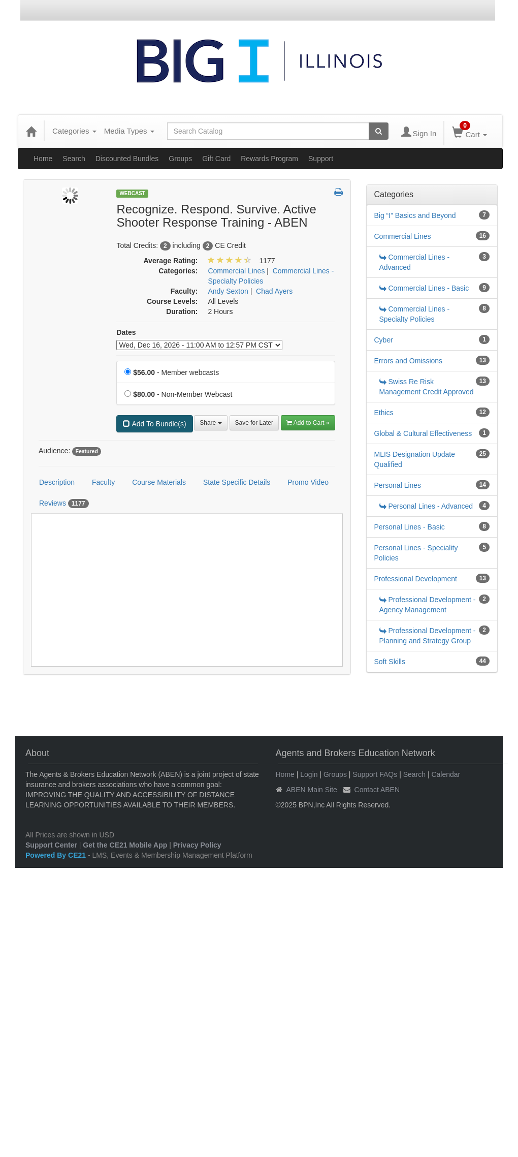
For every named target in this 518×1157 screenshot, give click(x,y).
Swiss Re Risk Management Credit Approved (426, 387)
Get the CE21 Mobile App (125, 845)
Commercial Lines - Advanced (414, 262)
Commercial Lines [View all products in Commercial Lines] (236, 271)
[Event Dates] (199, 345)
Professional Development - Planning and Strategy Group (427, 636)
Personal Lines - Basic (409, 527)
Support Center (51, 845)
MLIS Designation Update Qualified (415, 459)
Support (320, 158)
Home (43, 158)
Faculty (103, 482)
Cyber (383, 340)
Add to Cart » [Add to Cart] (308, 422)
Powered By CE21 (56, 855)
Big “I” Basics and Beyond (415, 215)
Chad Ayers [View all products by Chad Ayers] (274, 291)
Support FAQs (374, 774)
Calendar (445, 774)
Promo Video (308, 482)
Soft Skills (389, 662)
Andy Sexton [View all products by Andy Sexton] (228, 291)
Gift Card (216, 158)
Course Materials (159, 482)
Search (73, 158)
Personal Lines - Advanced (426, 506)
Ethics (384, 413)
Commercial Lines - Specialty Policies (414, 314)
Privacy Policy (197, 845)
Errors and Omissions (408, 361)
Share (210, 422)
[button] (338, 192)
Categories (74, 131)
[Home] (31, 131)
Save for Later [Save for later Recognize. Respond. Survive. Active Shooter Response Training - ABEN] (254, 422)
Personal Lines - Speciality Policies (416, 553)
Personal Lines (398, 485)
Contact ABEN (377, 790)
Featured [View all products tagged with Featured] (86, 451)
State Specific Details (236, 482)
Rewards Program (269, 158)
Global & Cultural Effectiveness (423, 433)
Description (57, 482)
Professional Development (415, 579)
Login (308, 774)
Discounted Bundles (127, 158)
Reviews (64, 503)
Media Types (129, 131)
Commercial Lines (402, 236)
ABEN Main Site (311, 790)
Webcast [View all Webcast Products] (132, 193)
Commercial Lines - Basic (424, 288)
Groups (180, 158)
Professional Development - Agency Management (427, 605)
